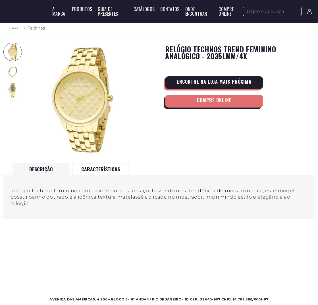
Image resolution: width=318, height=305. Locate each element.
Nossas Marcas (136, 277)
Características (100, 169)
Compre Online (226, 11)
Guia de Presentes (108, 11)
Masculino (54, 263)
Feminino (54, 270)
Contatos (170, 9)
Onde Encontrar (196, 11)
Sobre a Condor (137, 263)
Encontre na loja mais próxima (214, 81)
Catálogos (144, 9)
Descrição (41, 169)
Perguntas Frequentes (218, 270)
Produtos (82, 9)
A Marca (58, 11)
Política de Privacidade (219, 277)
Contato (205, 263)
